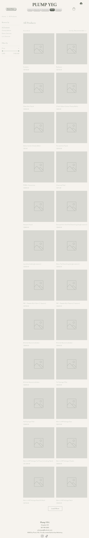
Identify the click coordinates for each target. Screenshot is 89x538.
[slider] (2, 51)
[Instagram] (42, 536)
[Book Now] (11, 9)
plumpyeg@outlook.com (45, 530)
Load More (55, 509)
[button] (45, 9)
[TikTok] (46, 536)
